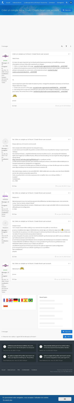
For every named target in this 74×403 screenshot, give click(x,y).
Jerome (5, 60)
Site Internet (5, 79)
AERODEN (5, 199)
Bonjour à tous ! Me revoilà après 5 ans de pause (21, 347)
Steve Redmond (7, 360)
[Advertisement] (37, 29)
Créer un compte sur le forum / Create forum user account (30, 10)
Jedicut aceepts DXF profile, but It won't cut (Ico (57, 356)
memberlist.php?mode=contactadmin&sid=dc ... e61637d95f (34, 71)
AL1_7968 (5, 146)
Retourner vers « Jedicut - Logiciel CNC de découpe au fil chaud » (19, 336)
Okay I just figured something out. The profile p (21, 357)
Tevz (4, 350)
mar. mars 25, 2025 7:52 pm (55, 360)
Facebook (4, 81)
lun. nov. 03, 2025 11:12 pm (13, 350)
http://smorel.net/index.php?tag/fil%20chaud (25, 159)
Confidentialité (25, 370)
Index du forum (11, 370)
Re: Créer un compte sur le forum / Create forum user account (31, 139)
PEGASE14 (5, 228)
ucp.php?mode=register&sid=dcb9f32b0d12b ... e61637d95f (50, 66)
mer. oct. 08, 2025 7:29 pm (50, 350)
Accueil (3, 370)
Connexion (52, 2)
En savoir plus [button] (7, 400)
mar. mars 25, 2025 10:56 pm (19, 360)
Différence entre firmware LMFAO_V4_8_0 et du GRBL (21, 346)
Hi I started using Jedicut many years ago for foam (57, 357)
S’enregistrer (60, 2)
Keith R (41, 350)
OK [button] (65, 399)
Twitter (3, 82)
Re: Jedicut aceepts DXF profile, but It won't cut (21, 356)
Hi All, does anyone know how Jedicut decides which (57, 347)
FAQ (19, 370)
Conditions (34, 370)
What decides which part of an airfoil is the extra (57, 346)
